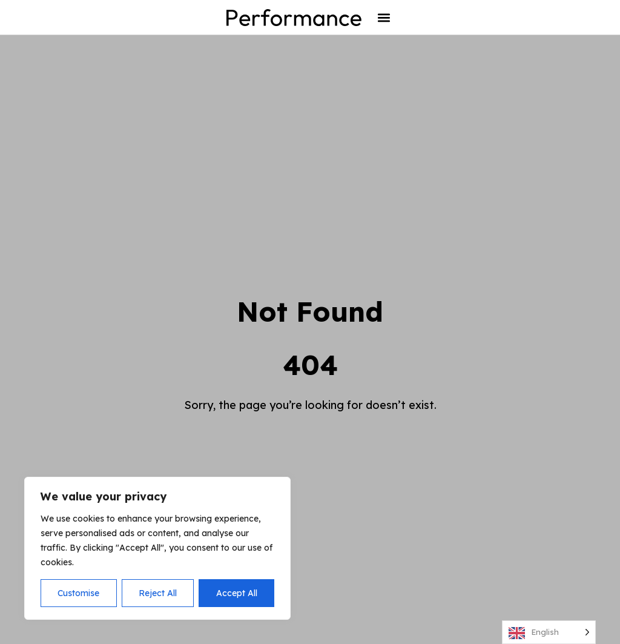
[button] (384, 17)
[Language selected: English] (549, 632)
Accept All (236, 593)
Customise (78, 593)
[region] (157, 548)
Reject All (158, 593)
